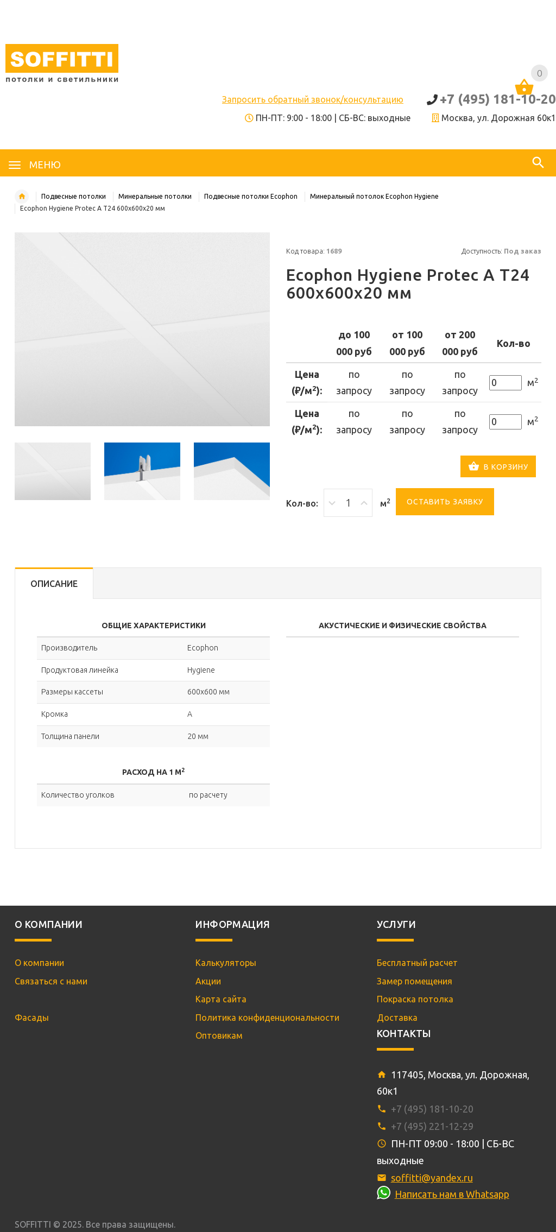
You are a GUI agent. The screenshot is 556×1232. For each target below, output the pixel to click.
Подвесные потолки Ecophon (251, 196)
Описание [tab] (54, 584)
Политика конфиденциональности (267, 1017)
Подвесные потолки (73, 196)
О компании (39, 963)
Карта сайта (221, 999)
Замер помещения (414, 981)
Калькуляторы (225, 963)
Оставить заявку (445, 501)
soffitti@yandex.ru (432, 1177)
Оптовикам (219, 1035)
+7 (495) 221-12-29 (432, 1126)
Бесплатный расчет (417, 963)
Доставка (397, 1017)
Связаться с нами (51, 981)
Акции (208, 981)
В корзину (498, 467)
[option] (53, 471)
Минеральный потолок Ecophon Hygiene (374, 196)
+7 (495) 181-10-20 (498, 99)
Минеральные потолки (155, 196)
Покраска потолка (415, 999)
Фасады (32, 1017)
